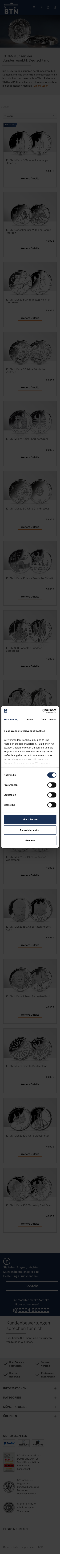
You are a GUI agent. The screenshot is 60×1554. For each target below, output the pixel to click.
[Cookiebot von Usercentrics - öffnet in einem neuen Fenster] (42, 711)
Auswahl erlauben (30, 830)
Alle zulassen (30, 819)
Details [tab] (29, 719)
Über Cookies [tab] (48, 719)
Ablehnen (29, 840)
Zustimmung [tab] (11, 719)
